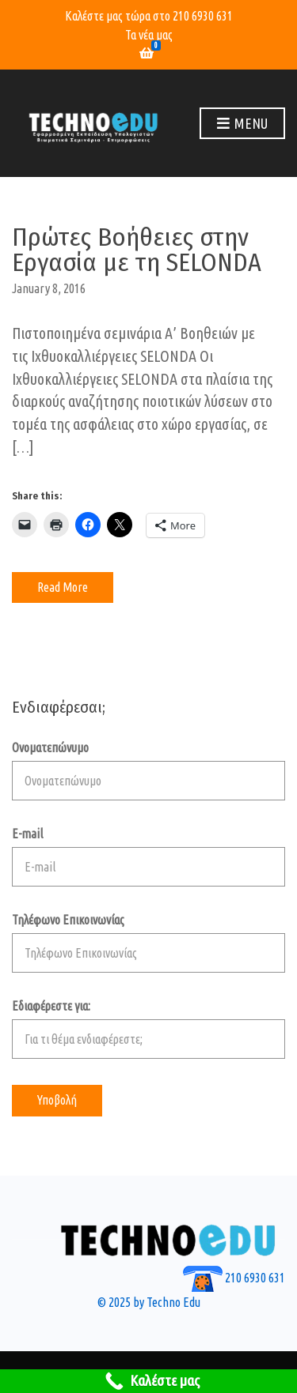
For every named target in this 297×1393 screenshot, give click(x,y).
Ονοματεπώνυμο (148, 770)
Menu (242, 124)
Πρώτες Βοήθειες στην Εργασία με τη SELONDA (136, 249)
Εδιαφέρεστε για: (148, 1029)
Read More (62, 587)
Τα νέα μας (149, 35)
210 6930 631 (203, 16)
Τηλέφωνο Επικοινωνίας (148, 943)
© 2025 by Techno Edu (148, 1302)
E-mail (148, 856)
